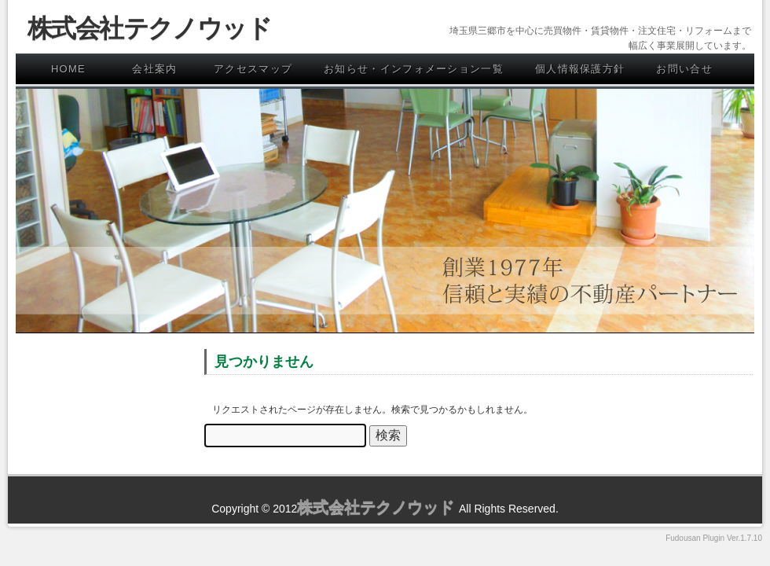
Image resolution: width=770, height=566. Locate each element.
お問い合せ (684, 69)
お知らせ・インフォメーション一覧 (414, 69)
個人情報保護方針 (580, 69)
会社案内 (154, 69)
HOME (68, 69)
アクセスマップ (253, 69)
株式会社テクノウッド (149, 28)
